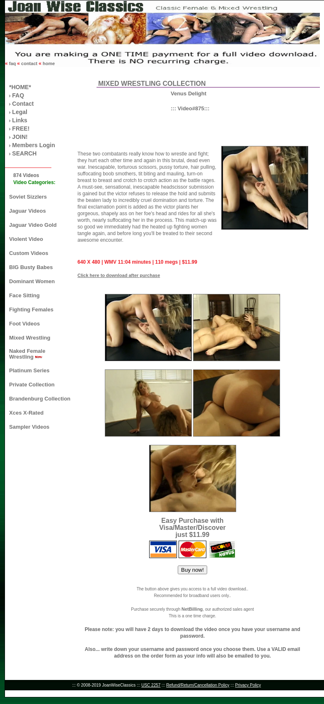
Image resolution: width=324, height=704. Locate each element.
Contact (23, 103)
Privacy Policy (248, 685)
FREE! (20, 128)
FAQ (18, 95)
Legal (19, 112)
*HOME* (20, 87)
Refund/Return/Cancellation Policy (197, 685)
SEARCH (24, 153)
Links (19, 120)
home (48, 63)
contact (29, 63)
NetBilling (192, 609)
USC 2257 (150, 685)
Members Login (33, 145)
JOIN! (19, 137)
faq (12, 63)
